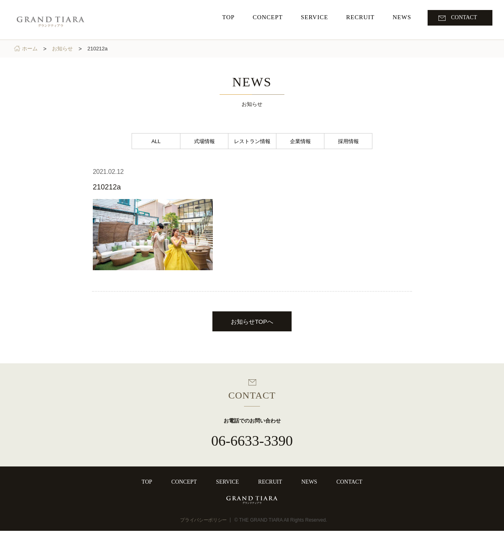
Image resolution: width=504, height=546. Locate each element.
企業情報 (300, 141)
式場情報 (204, 141)
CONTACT (349, 482)
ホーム (31, 49)
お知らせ (64, 49)
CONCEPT (184, 482)
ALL (155, 141)
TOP (147, 482)
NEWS (309, 482)
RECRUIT (270, 482)
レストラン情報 (252, 141)
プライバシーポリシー (204, 535)
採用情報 (348, 141)
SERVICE (227, 482)
